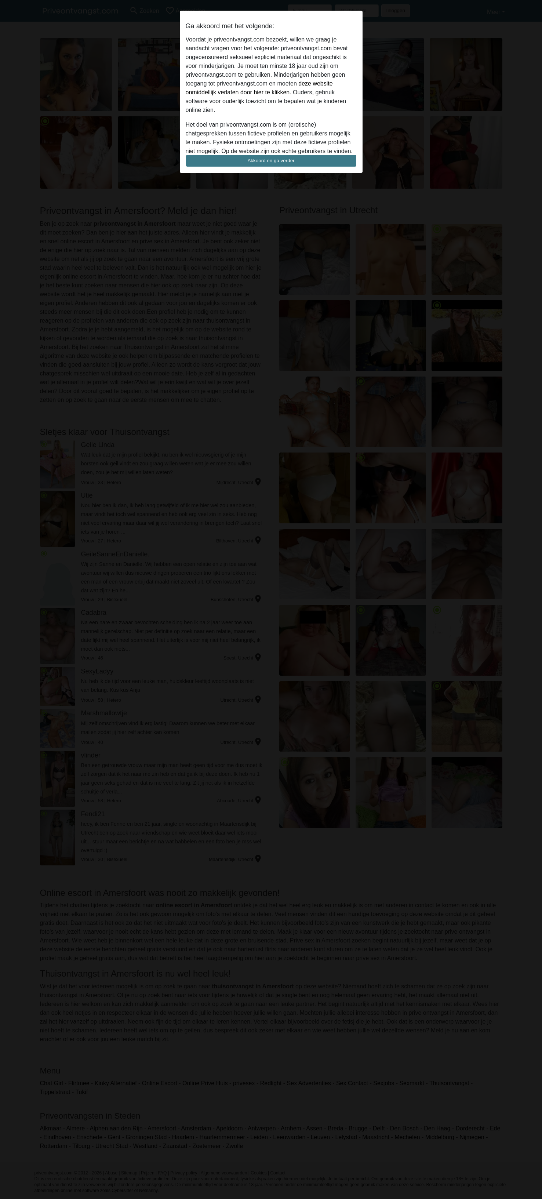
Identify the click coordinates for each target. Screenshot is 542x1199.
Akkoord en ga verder (270, 160)
